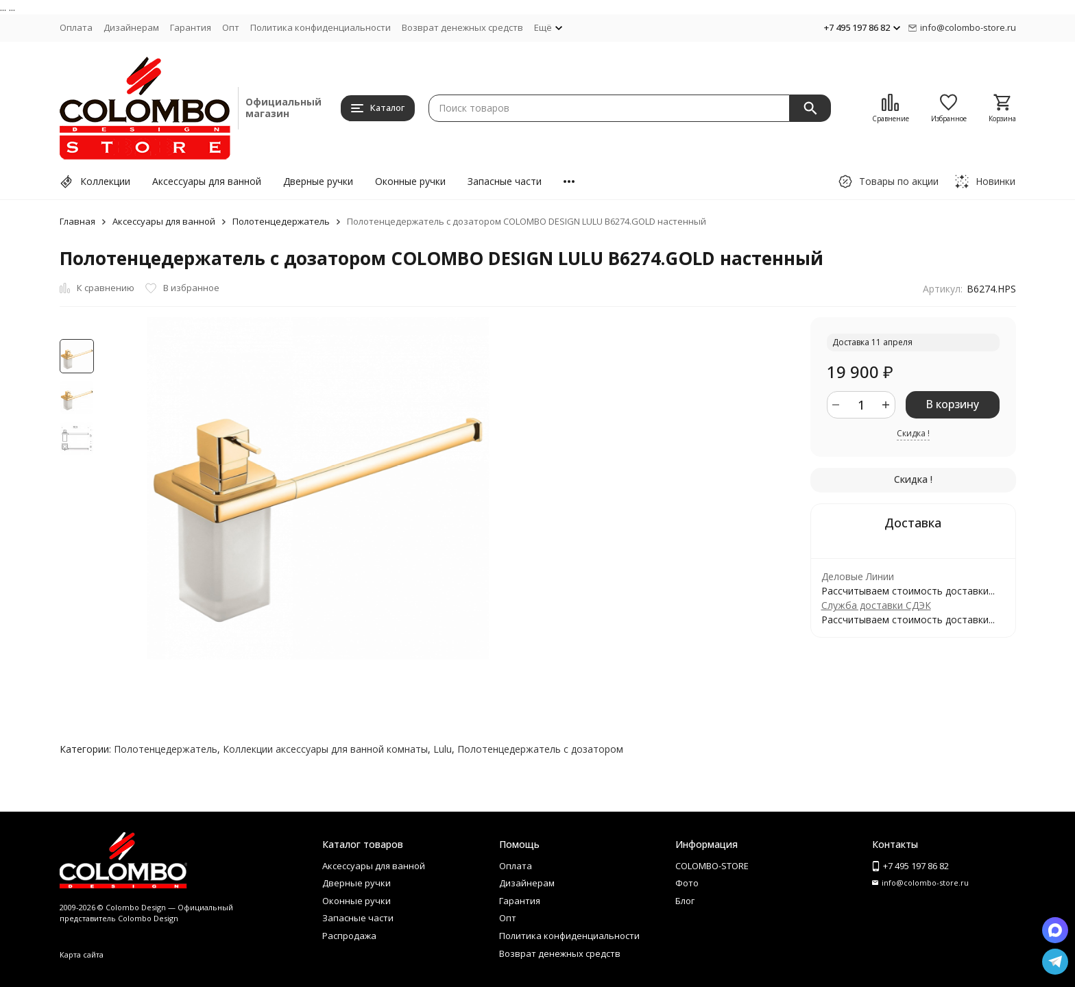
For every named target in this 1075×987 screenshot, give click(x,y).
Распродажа (349, 935)
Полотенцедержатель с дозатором (540, 748)
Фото (687, 883)
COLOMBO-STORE (712, 866)
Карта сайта (82, 954)
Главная (77, 221)
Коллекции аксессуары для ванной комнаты (325, 748)
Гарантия (190, 27)
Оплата (76, 27)
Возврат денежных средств (462, 27)
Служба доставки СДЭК (876, 605)
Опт (230, 27)
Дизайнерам (131, 27)
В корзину (952, 404)
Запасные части (505, 181)
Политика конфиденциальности (320, 27)
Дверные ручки (318, 181)
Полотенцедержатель (281, 221)
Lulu (442, 748)
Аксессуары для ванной (206, 181)
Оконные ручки (410, 181)
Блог (684, 901)
